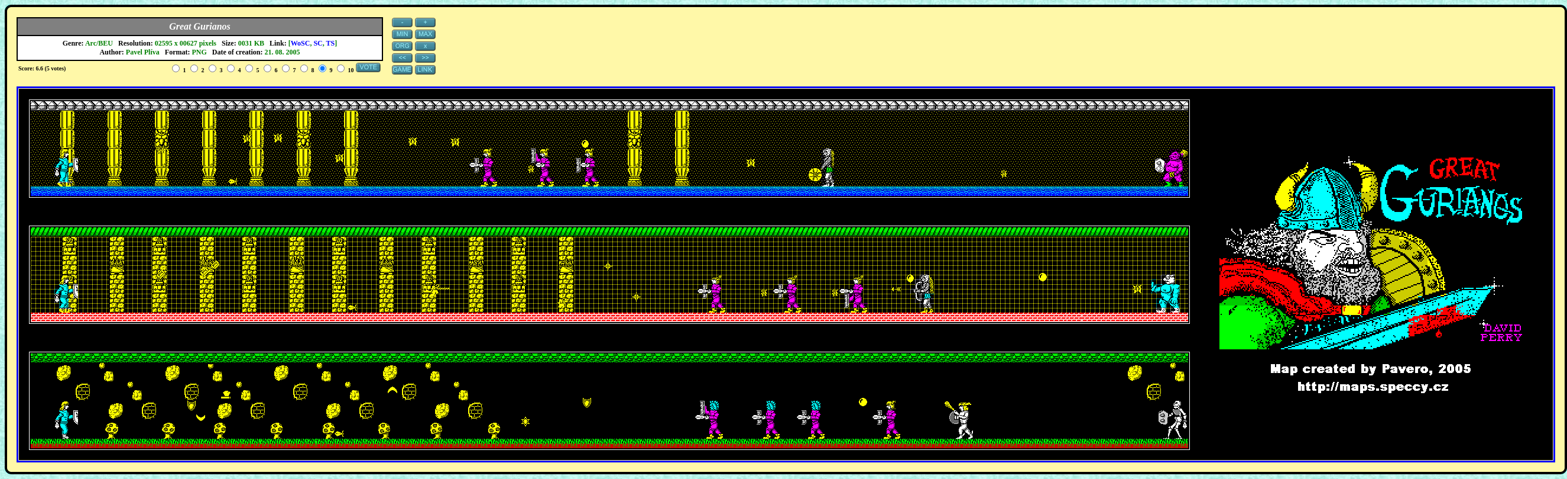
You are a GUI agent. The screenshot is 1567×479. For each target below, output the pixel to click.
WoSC (300, 43)
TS (330, 43)
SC (317, 43)
